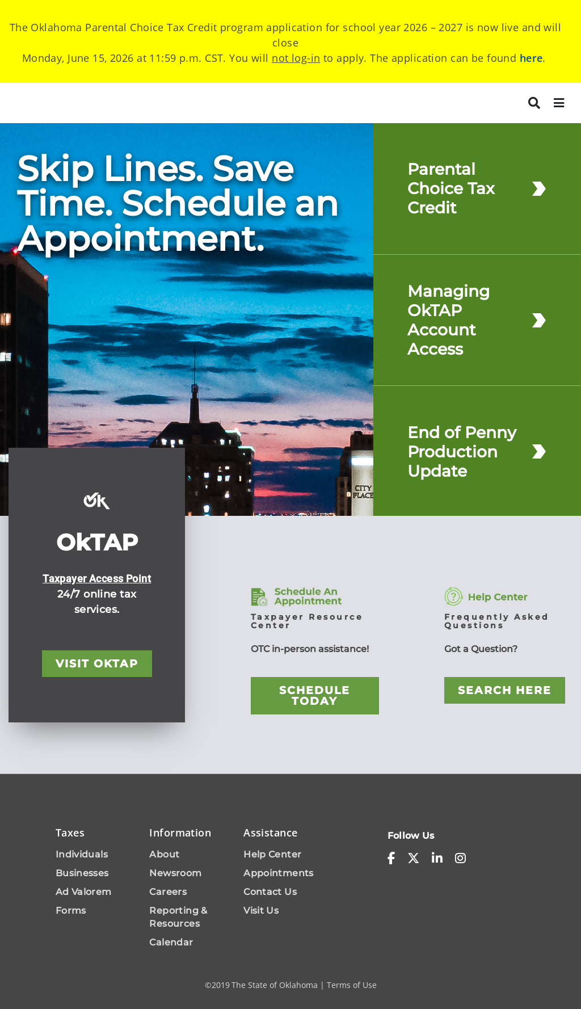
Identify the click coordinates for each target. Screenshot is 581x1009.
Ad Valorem (84, 891)
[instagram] (460, 858)
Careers (168, 891)
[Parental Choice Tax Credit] (539, 189)
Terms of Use (352, 984)
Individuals (82, 854)
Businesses (82, 873)
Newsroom (175, 873)
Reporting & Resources (178, 917)
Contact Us (270, 891)
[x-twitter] (413, 858)
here (531, 58)
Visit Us (261, 910)
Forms (71, 910)
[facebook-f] (391, 858)
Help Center (272, 854)
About (164, 854)
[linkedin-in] (437, 858)
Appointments (278, 873)
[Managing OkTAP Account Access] (539, 320)
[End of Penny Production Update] (539, 451)
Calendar (171, 942)
